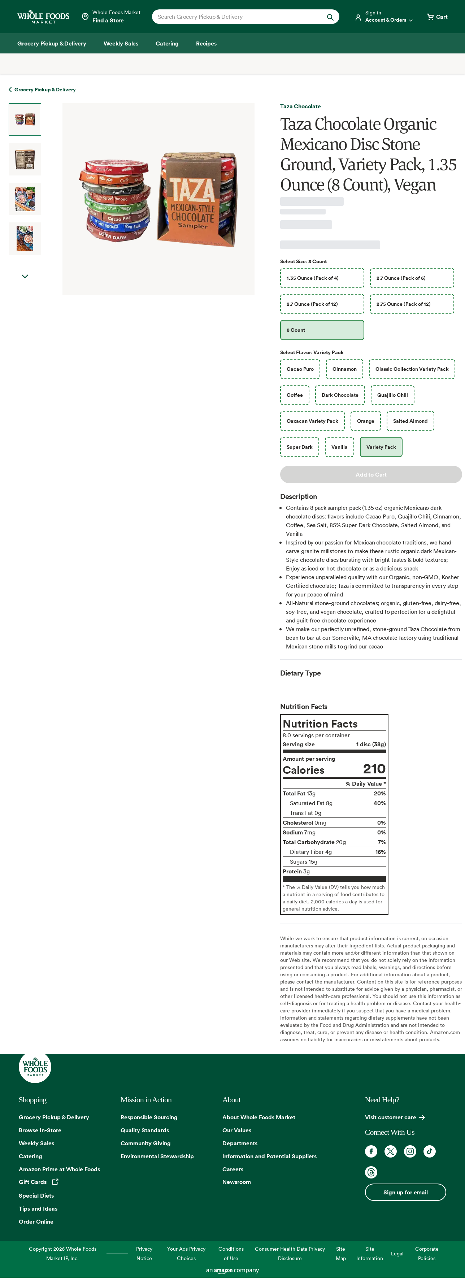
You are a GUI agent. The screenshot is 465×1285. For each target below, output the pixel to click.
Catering (30, 1156)
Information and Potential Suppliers (269, 1156)
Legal (397, 1253)
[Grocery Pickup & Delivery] (51, 43)
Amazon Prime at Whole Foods (59, 1169)
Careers (232, 1169)
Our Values (236, 1130)
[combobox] (237, 16)
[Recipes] (206, 43)
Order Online (36, 1221)
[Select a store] (110, 17)
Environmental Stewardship (157, 1156)
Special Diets (36, 1195)
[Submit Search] (330, 16)
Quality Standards (145, 1130)
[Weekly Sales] (121, 43)
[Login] (384, 16)
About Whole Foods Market (258, 1117)
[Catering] (167, 43)
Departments (239, 1143)
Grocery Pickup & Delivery (54, 1117)
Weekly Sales (36, 1143)
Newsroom (236, 1182)
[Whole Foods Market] (43, 16)
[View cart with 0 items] (437, 16)
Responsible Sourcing (149, 1117)
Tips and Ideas (38, 1208)
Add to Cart (371, 474)
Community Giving (146, 1143)
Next (25, 276)
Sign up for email (405, 1192)
